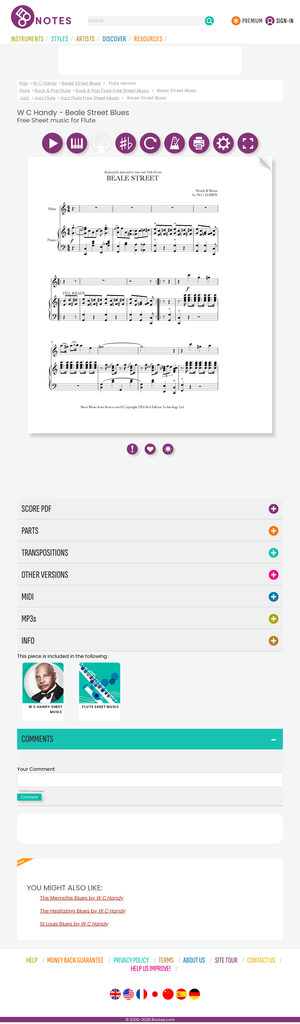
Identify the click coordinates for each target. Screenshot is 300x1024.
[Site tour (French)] (142, 996)
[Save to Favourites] (150, 449)
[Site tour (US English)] (128, 996)
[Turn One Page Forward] (264, 295)
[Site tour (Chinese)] (168, 996)
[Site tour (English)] (115, 996)
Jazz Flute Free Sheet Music (89, 98)
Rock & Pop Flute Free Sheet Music (112, 90)
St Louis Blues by (74, 925)
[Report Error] (132, 449)
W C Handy (45, 83)
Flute (25, 90)
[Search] (209, 20)
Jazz (24, 98)
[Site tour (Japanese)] (155, 996)
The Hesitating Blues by (82, 912)
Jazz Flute (44, 98)
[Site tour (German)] (194, 996)
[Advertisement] (150, 59)
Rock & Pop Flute (53, 90)
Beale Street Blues (81, 83)
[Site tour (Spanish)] (181, 996)
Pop (24, 83)
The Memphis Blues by (81, 899)
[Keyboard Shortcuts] (167, 449)
